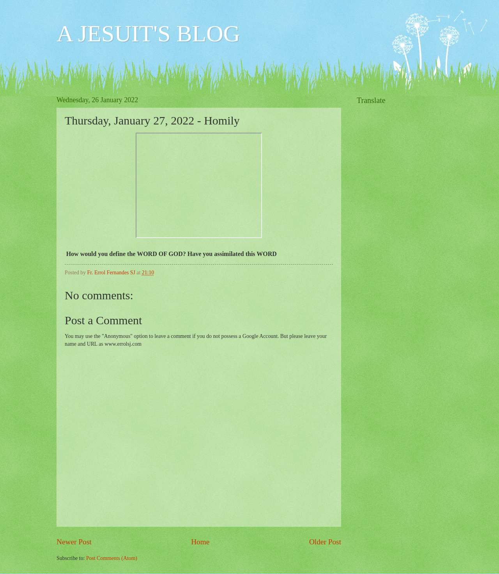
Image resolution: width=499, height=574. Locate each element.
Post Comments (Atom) (111, 558)
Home (200, 542)
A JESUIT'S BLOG (148, 33)
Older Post (325, 542)
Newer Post (74, 542)
